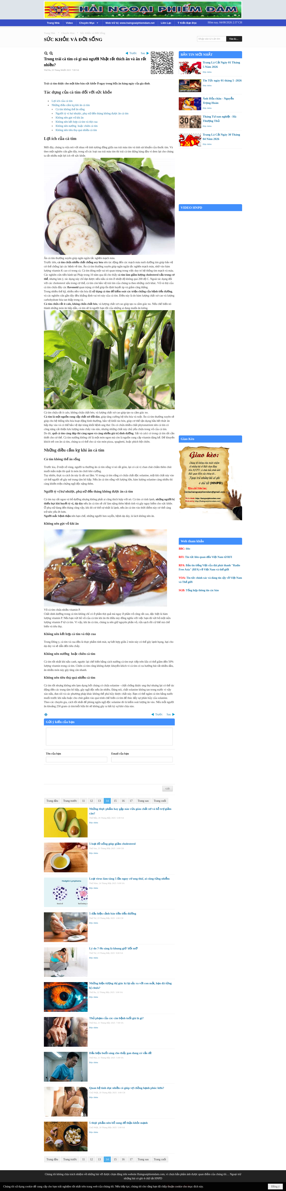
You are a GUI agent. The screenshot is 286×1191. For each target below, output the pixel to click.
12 (91, 800)
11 (83, 800)
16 (123, 800)
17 (131, 800)
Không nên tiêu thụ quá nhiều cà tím (76, 130)
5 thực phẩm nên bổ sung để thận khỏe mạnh (118, 1122)
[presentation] (76, 774)
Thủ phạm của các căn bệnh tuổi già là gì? (116, 1018)
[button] (89, 22)
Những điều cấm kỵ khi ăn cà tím (71, 105)
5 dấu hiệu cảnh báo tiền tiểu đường (112, 913)
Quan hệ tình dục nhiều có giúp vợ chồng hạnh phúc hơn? (126, 1088)
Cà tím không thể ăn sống (70, 109)
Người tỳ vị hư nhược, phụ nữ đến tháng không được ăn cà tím (92, 113)
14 (107, 800)
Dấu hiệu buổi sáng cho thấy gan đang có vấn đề (120, 1053)
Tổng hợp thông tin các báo (202, 590)
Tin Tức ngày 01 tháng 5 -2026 (222, 80)
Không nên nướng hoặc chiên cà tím (77, 125)
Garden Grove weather (210, 202)
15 (115, 800)
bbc (188, 548)
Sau (143, 53)
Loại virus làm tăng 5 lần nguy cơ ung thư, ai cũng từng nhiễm (129, 878)
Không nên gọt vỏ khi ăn (70, 117)
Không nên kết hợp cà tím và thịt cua (77, 121)
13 (99, 800)
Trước (133, 53)
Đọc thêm (93, 822)
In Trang (46, 714)
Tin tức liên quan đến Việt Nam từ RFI (208, 557)
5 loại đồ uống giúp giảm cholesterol (112, 843)
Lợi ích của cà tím (62, 100)
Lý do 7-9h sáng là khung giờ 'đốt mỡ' (113, 948)
